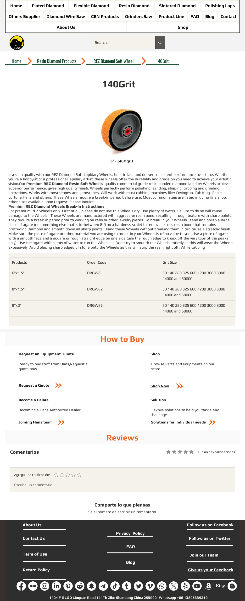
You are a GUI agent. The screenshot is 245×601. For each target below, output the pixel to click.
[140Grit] (162, 61)
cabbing (191, 188)
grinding (212, 188)
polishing (142, 188)
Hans (28, 197)
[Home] (16, 61)
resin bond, (145, 215)
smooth (58, 229)
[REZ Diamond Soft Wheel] (113, 61)
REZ (35, 211)
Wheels (209, 183)
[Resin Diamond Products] (56, 61)
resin (153, 183)
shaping (175, 188)
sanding (159, 188)
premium (23, 211)
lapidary (195, 183)
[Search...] (120, 42)
